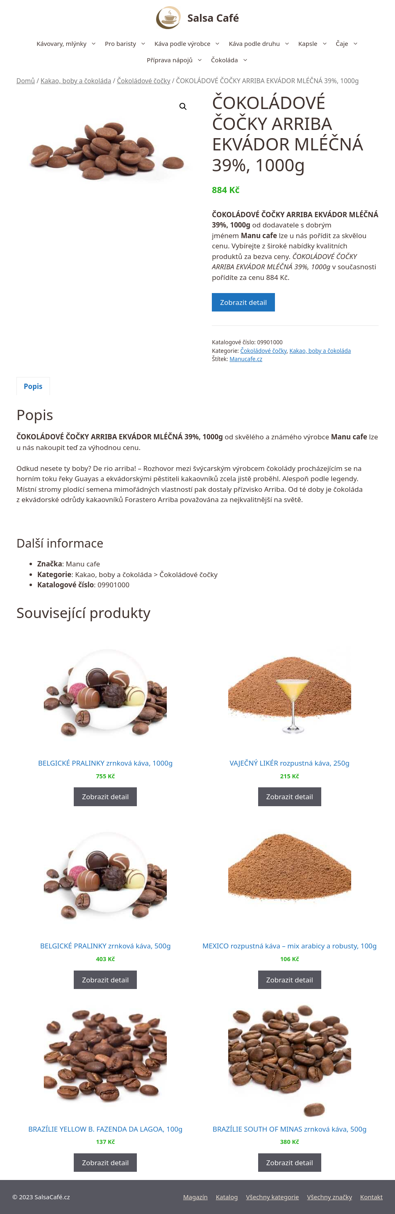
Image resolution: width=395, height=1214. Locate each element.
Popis (33, 386)
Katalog (227, 1197)
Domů (25, 80)
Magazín (195, 1197)
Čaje (349, 43)
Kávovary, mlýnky (68, 43)
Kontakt (371, 1197)
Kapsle (314, 43)
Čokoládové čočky (143, 80)
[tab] (33, 386)
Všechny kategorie (272, 1197)
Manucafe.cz (245, 359)
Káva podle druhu (261, 43)
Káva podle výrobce (189, 43)
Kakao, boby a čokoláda (76, 80)
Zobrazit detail (243, 302)
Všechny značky (329, 1197)
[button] (183, 106)
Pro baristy (127, 43)
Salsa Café (213, 18)
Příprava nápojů (177, 60)
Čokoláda (231, 60)
